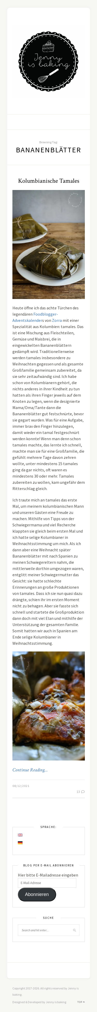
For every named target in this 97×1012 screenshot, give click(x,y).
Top (81, 1002)
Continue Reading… (30, 770)
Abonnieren (37, 894)
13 (81, 792)
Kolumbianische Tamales (48, 181)
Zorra (57, 320)
